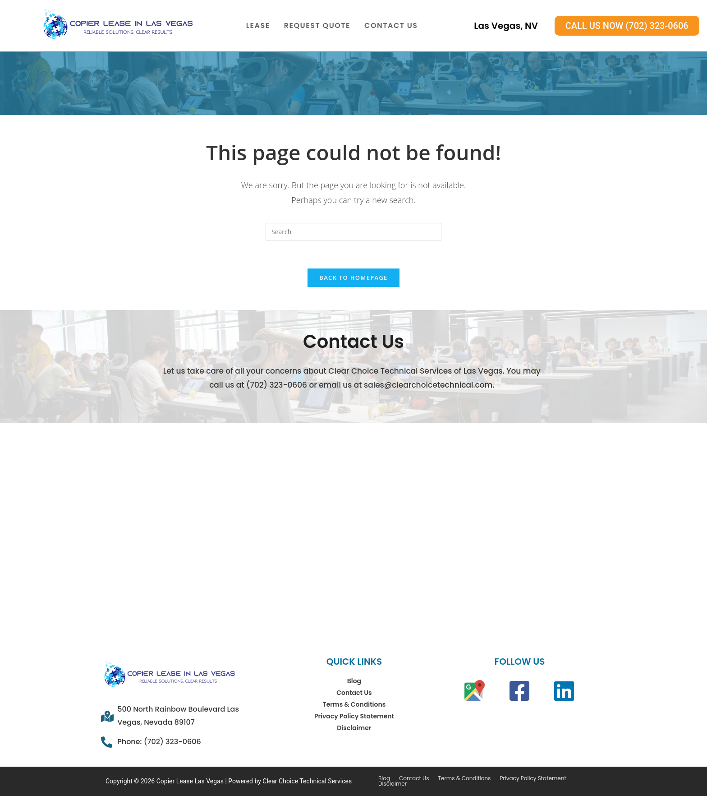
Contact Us (391, 25)
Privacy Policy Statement (354, 716)
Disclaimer (354, 727)
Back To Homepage (353, 277)
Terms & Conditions (354, 704)
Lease (258, 25)
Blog (354, 680)
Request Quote (317, 25)
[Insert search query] (353, 232)
